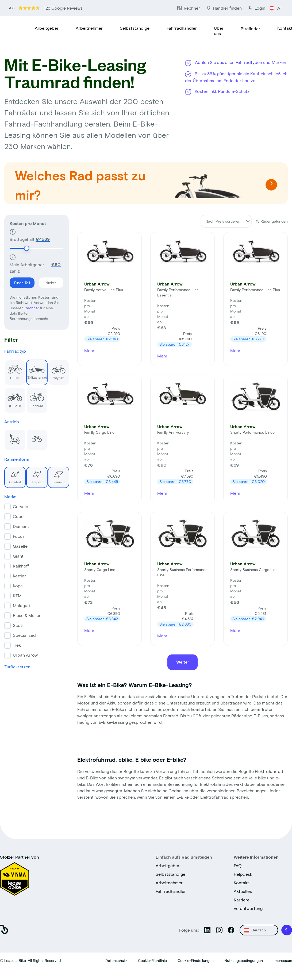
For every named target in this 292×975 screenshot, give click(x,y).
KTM (17, 595)
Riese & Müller (27, 615)
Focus (19, 536)
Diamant (56, 475)
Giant (18, 555)
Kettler (19, 575)
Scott (18, 625)
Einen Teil (20, 281)
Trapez (34, 475)
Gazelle (20, 546)
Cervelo (20, 506)
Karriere (241, 899)
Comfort (12, 475)
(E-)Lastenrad (36, 369)
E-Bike (13, 370)
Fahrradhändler (182, 28)
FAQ (238, 865)
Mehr (89, 350)
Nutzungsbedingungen (243, 960)
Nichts (48, 281)
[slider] (26, 248)
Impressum (283, 960)
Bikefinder (250, 28)
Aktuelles (243, 891)
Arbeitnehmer (89, 28)
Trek (17, 645)
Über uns (219, 30)
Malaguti (21, 605)
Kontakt (241, 882)
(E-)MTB (13, 397)
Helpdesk (243, 874)
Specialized (24, 635)
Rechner (32, 308)
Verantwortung (248, 908)
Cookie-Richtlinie (152, 960)
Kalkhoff (21, 565)
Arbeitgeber (47, 28)
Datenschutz (116, 960)
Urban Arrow (25, 654)
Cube (18, 516)
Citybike (57, 370)
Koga (18, 585)
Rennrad (35, 397)
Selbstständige (134, 28)
